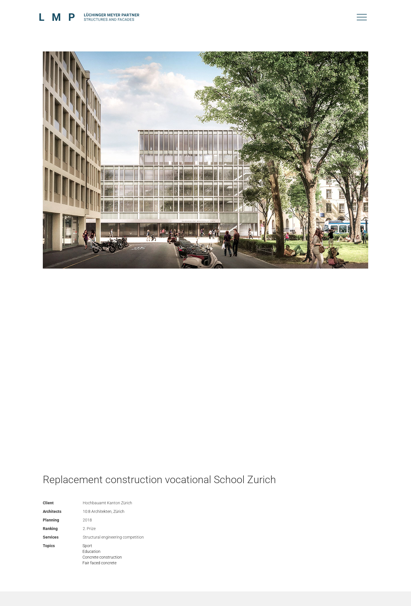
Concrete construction (102, 557)
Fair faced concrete (99, 563)
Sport (87, 545)
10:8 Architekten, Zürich (103, 511)
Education (91, 551)
